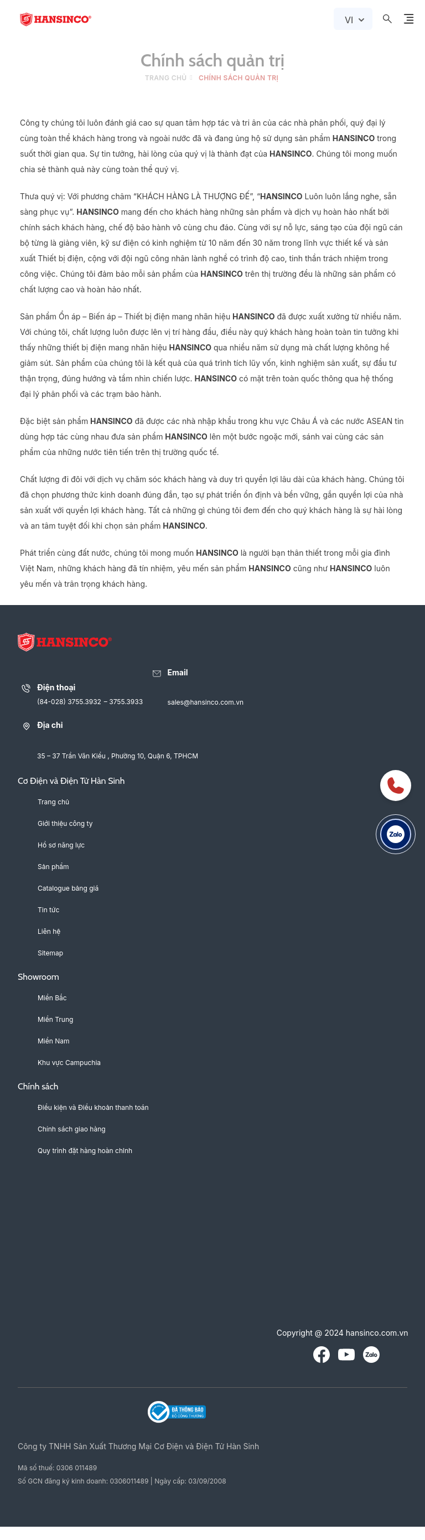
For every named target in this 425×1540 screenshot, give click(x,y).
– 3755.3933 (123, 701)
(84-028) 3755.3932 (69, 701)
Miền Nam (54, 1041)
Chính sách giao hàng (72, 1129)
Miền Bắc (52, 998)
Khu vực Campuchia (69, 1062)
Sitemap (50, 953)
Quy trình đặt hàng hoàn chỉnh (85, 1150)
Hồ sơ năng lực (61, 845)
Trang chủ (166, 78)
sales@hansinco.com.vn (206, 702)
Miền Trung (55, 1019)
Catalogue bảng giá (68, 888)
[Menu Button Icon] (408, 19)
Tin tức (48, 910)
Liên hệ (49, 931)
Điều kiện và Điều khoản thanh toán (93, 1107)
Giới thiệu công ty (65, 823)
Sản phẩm (53, 866)
